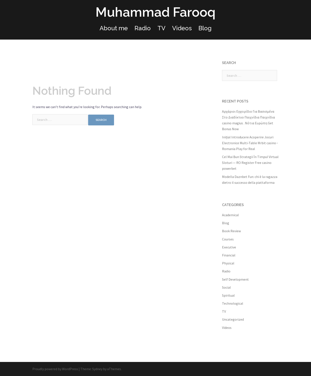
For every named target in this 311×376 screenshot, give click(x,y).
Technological (232, 303)
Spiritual (228, 295)
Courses (228, 239)
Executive (229, 247)
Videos (182, 28)
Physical (228, 263)
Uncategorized (233, 319)
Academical (230, 215)
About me (114, 28)
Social (226, 287)
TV (161, 28)
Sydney (97, 369)
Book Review (231, 231)
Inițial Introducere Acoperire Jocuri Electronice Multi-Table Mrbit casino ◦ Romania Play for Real (250, 143)
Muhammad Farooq (155, 12)
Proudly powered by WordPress (55, 369)
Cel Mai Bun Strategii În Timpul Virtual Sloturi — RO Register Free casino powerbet (250, 163)
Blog (205, 28)
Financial (228, 255)
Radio (143, 28)
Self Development (235, 279)
